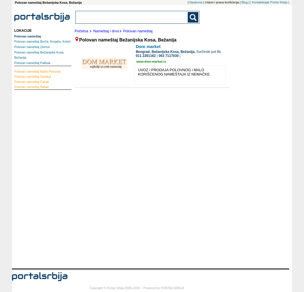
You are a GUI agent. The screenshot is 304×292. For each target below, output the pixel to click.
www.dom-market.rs (151, 61)
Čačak (31, 82)
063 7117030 (169, 56)
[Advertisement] (37, 178)
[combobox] (132, 17)
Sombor (32, 76)
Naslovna (196, 2)
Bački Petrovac (37, 71)
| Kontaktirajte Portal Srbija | (269, 2)
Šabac (31, 87)
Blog (244, 2)
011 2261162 (146, 56)
